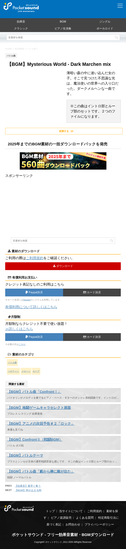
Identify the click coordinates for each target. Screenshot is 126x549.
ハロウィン (13, 371)
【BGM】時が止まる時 (28, 490)
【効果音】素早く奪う (28, 485)
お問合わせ (73, 524)
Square (26, 299)
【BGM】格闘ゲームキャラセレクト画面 (39, 408)
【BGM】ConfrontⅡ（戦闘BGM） (34, 439)
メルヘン (26, 371)
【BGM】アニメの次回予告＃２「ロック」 (40, 423)
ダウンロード (63, 266)
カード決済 (92, 292)
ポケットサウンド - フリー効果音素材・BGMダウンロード (63, 535)
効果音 (21, 21)
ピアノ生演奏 (63, 28)
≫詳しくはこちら (19, 329)
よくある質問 (85, 517)
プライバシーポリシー (99, 524)
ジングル (104, 21)
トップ (50, 511)
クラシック (21, 28)
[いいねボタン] (64, 131)
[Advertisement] (63, 202)
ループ (36, 371)
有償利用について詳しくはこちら (31, 307)
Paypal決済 (34, 292)
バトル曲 (12, 362)
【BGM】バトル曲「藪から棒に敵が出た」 (40, 471)
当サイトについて (71, 511)
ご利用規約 (34, 258)
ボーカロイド (105, 28)
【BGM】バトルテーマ (25, 455)
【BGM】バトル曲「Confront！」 (34, 392)
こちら (22, 344)
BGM (63, 21)
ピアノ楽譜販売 (61, 517)
